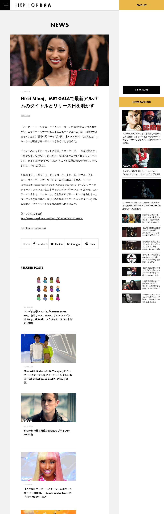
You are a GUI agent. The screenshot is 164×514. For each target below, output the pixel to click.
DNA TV (12, 477)
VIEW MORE (59, 427)
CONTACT (27, 472)
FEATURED (13, 488)
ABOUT (11, 494)
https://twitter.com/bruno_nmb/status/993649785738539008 (52, 218)
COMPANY (27, 483)
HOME (11, 472)
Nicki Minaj (25, 115)
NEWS (11, 483)
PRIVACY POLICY (30, 477)
